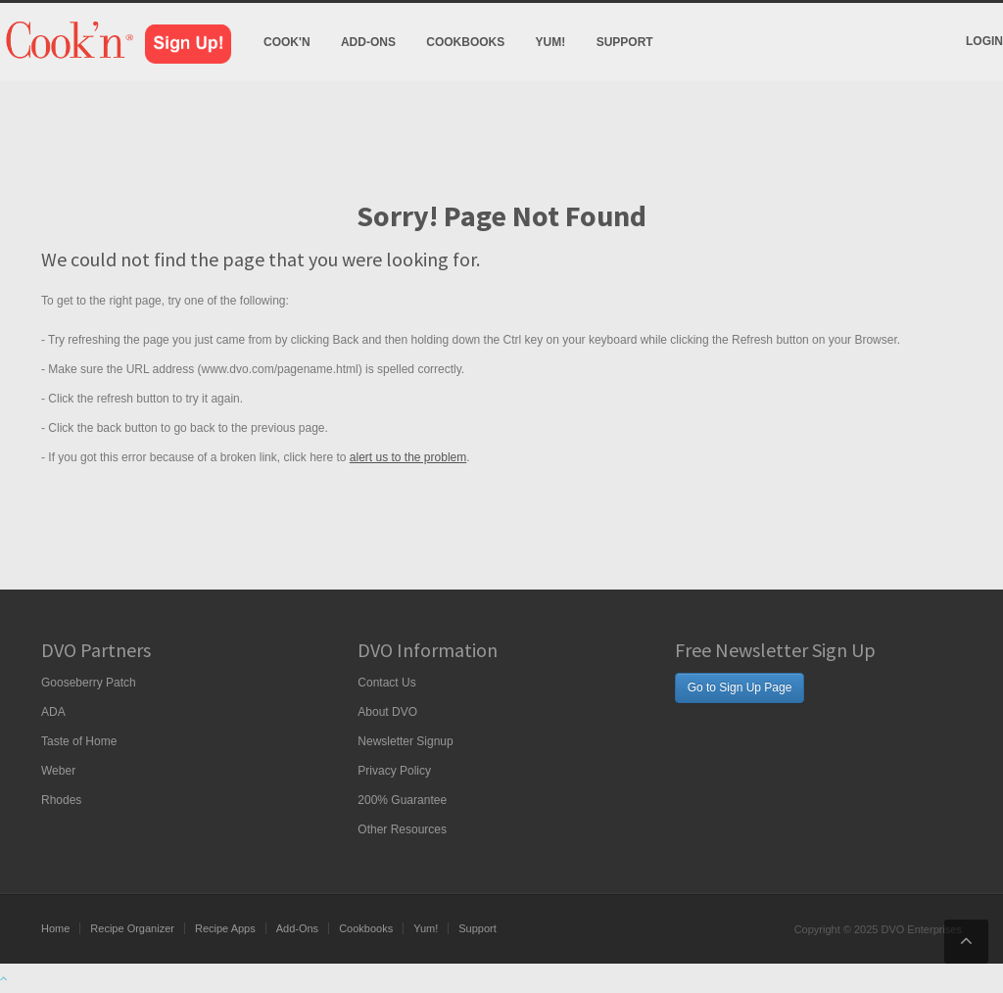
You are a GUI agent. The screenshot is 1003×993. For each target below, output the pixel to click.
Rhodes (61, 800)
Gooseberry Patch (88, 682)
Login (984, 41)
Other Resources (402, 829)
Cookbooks (465, 42)
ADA (53, 712)
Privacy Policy (394, 771)
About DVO (387, 712)
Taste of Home (79, 741)
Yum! (551, 42)
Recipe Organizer (132, 928)
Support (625, 42)
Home (55, 928)
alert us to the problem (408, 457)
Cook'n (286, 42)
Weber (58, 771)
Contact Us (386, 682)
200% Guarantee (402, 800)
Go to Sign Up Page (740, 687)
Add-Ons (368, 42)
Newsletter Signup (405, 741)
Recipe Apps (225, 928)
